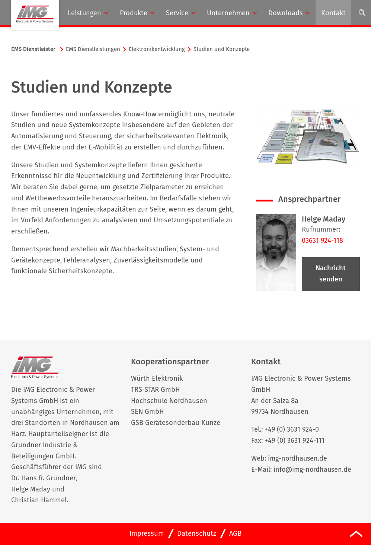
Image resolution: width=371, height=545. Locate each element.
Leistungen (84, 13)
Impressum (146, 533)
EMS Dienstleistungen (93, 49)
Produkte (133, 13)
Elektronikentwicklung (157, 49)
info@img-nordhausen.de (314, 469)
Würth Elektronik (157, 378)
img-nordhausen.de (298, 458)
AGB (235, 533)
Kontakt (333, 13)
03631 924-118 (322, 240)
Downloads (285, 13)
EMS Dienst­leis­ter (33, 49)
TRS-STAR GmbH (155, 390)
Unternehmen (228, 13)
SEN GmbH (147, 412)
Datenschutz (196, 533)
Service (177, 13)
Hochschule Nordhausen (169, 401)
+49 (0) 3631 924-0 (292, 430)
